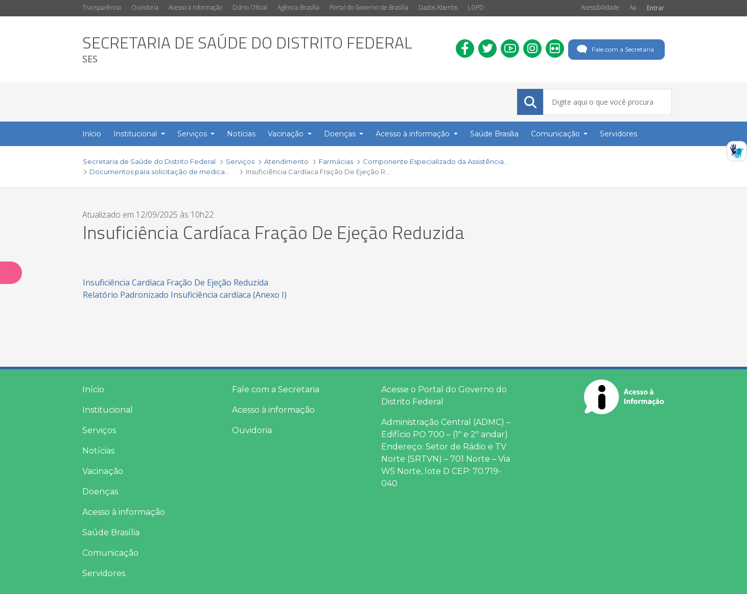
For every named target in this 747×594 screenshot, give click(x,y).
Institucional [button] (136, 133)
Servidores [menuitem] (618, 133)
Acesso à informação (123, 512)
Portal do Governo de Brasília (369, 7)
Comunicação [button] (556, 133)
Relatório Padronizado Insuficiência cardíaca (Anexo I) (185, 294)
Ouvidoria (144, 7)
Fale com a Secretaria (614, 49)
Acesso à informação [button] (414, 133)
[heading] (247, 49)
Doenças (100, 491)
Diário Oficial (249, 7)
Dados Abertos (438, 7)
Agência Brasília (298, 7)
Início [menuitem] (91, 133)
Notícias (98, 451)
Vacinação (102, 471)
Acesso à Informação (195, 7)
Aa (632, 7)
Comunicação (110, 553)
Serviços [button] (193, 133)
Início (93, 389)
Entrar (655, 8)
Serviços (99, 430)
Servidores (103, 573)
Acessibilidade (600, 7)
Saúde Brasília (110, 532)
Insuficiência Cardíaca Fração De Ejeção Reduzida (175, 282)
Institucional (107, 410)
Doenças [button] (341, 133)
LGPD (476, 7)
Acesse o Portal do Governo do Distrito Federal (444, 396)
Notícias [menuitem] (241, 133)
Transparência (101, 7)
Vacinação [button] (287, 133)
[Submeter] (530, 102)
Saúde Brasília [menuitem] (494, 133)
